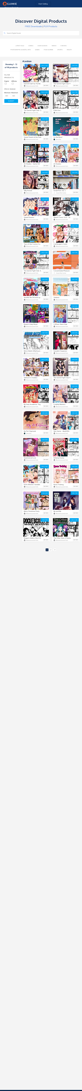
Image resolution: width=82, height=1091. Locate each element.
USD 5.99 (74, 252)
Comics (30, 45)
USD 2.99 (74, 279)
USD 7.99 (74, 92)
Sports (60, 49)
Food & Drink (48, 49)
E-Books (64, 45)
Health (69, 49)
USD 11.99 (44, 65)
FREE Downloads (33, 26)
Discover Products (12, 7)
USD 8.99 (74, 65)
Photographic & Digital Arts (20, 49)
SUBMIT (11, 101)
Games (37, 49)
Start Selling (43, 4)
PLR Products (50, 26)
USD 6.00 (74, 119)
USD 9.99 (45, 145)
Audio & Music (42, 45)
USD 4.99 (45, 119)
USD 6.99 (45, 172)
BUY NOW (46, 85)
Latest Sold (20, 45)
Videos (54, 45)
